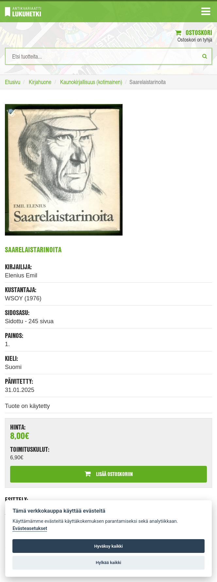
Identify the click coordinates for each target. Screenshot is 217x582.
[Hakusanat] (108, 56)
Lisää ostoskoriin (109, 474)
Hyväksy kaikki (108, 546)
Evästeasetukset (29, 528)
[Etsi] (204, 56)
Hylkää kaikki (108, 562)
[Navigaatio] (205, 12)
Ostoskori (193, 32)
